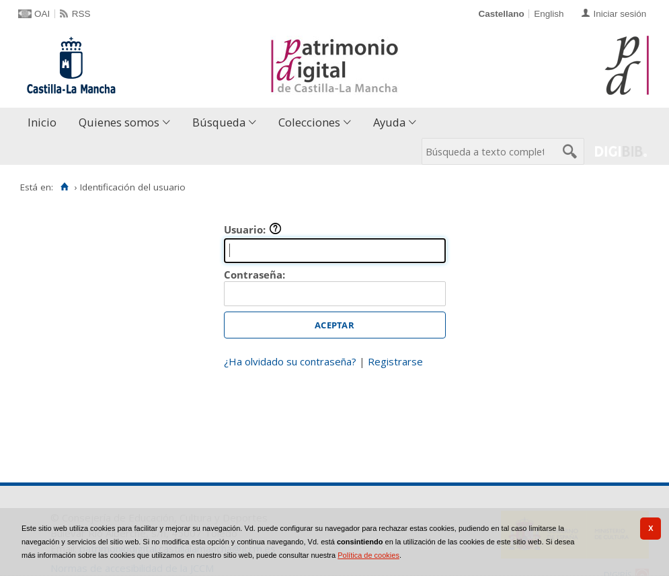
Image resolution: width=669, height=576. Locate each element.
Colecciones (309, 122)
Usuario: (253, 229)
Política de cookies (368, 555)
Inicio (42, 122)
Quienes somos (119, 122)
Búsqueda (218, 122)
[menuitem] (45, 123)
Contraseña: (254, 274)
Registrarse (395, 361)
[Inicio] (64, 187)
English (548, 14)
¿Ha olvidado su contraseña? (290, 361)
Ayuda (389, 122)
